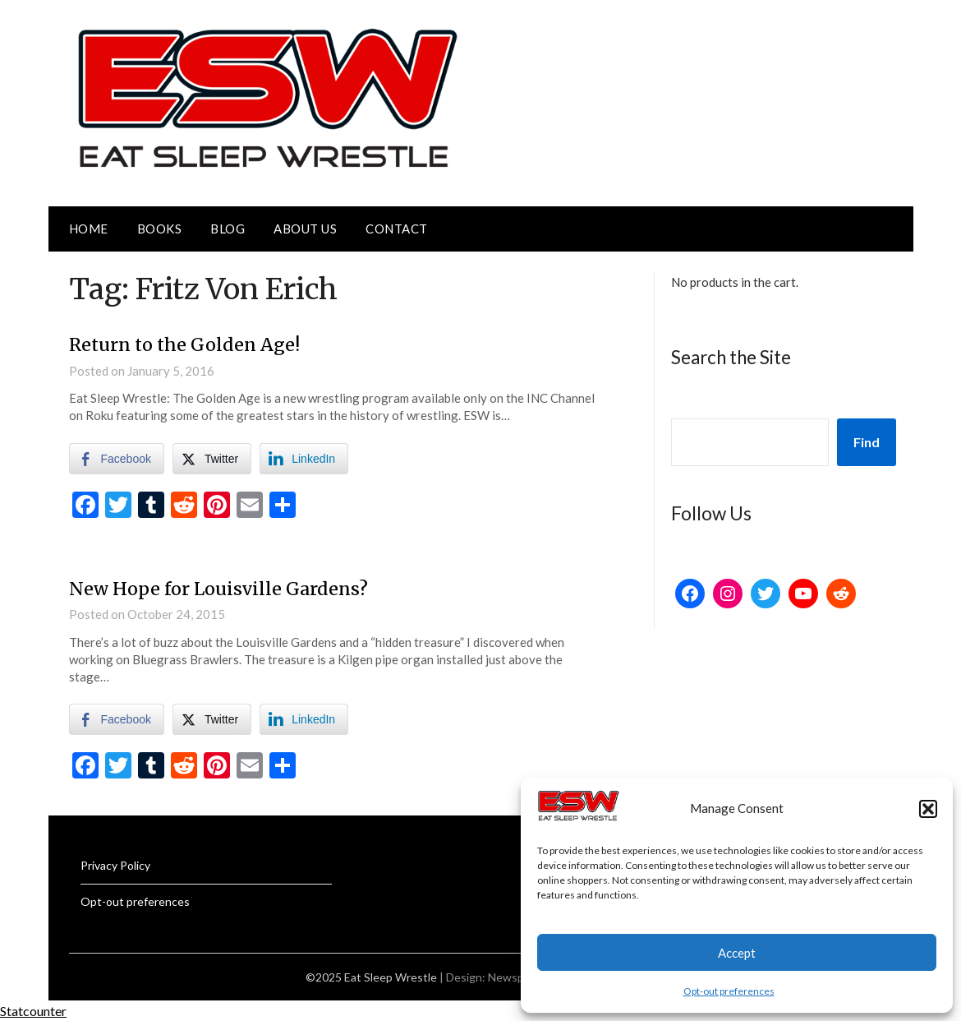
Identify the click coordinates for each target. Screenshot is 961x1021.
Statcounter (33, 1010)
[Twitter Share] (211, 458)
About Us (305, 228)
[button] (928, 809)
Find (866, 442)
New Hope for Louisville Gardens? (219, 587)
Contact (397, 228)
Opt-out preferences (729, 991)
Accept (737, 952)
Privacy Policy (115, 864)
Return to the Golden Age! (186, 344)
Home (88, 228)
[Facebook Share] (116, 458)
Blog (227, 228)
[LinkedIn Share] (304, 458)
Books (159, 228)
